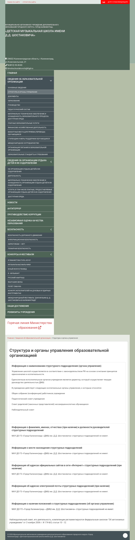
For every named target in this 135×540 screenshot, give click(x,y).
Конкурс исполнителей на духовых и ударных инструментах (29, 292)
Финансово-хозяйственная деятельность (27, 127)
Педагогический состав (19, 109)
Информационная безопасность (23, 240)
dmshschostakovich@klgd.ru (19, 68)
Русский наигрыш (16, 278)
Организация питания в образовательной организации (27, 148)
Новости (12, 202)
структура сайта (29, 2)
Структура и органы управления (22, 92)
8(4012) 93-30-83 (13, 65)
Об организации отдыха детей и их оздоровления (24, 170)
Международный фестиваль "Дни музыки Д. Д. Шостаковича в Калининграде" (29, 299)
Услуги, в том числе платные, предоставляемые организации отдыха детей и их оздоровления (30, 191)
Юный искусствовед (17, 269)
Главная (12, 73)
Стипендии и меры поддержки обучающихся (29, 139)
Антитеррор (14, 208)
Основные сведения (17, 88)
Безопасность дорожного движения (25, 235)
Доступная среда (16, 197)
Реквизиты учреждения (21, 312)
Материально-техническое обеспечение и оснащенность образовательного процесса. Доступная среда (28, 116)
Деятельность (14, 176)
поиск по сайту (13, 2)
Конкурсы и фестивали (21, 254)
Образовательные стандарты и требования (28, 154)
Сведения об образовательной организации (25, 80)
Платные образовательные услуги (23, 123)
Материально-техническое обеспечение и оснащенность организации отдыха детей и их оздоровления (30, 182)
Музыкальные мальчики (19, 265)
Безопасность (16, 229)
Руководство (14, 105)
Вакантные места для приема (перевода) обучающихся (26, 133)
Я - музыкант (14, 273)
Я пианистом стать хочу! (19, 260)
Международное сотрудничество (23, 143)
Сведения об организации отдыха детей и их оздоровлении (27, 161)
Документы (13, 96)
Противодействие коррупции (24, 214)
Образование (14, 101)
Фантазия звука (15, 282)
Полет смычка (14, 286)
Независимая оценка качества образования (25, 222)
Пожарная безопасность (19, 248)
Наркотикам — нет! (16, 244)
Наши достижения (18, 306)
